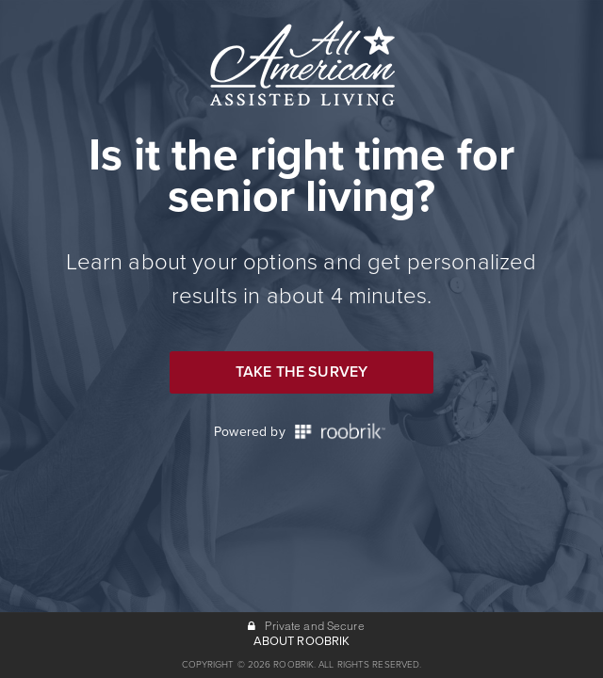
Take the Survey (301, 372)
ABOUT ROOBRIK (301, 641)
